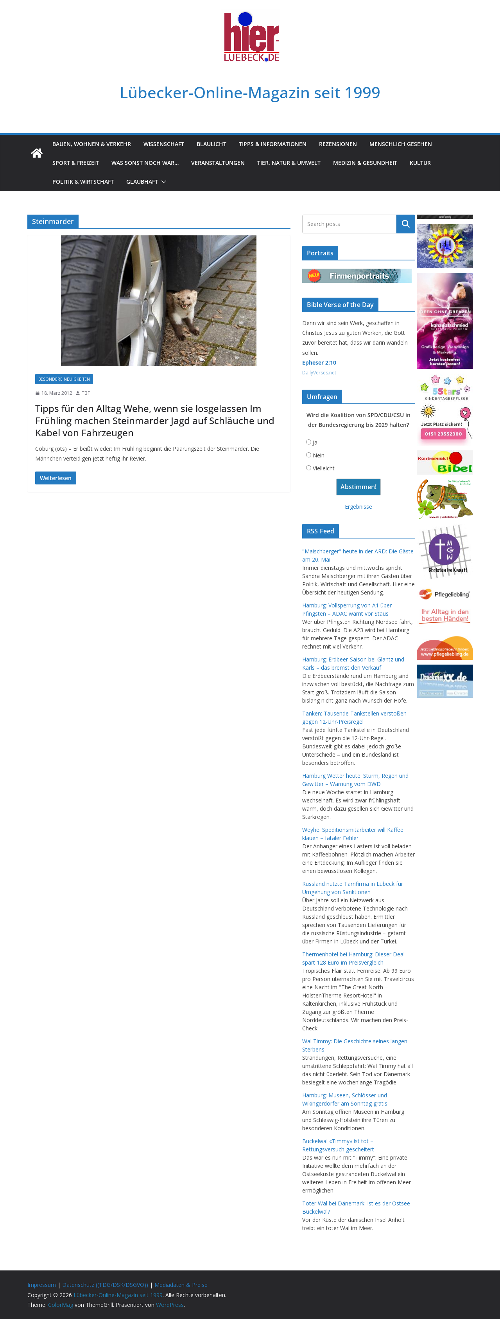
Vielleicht (324, 468)
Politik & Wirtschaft (83, 181)
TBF (86, 393)
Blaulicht (211, 144)
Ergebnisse (358, 506)
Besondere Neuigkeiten (64, 379)
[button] (162, 181)
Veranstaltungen (218, 162)
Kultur (420, 162)
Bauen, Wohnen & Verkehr (91, 144)
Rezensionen (338, 144)
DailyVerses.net (319, 372)
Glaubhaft (142, 181)
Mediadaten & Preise (181, 1284)
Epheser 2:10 (319, 362)
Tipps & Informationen (272, 144)
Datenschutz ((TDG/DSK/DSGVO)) (105, 1284)
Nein (318, 455)
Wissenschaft (163, 144)
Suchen (405, 224)
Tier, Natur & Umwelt (289, 162)
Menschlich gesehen (400, 144)
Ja (315, 442)
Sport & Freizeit (75, 162)
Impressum (41, 1284)
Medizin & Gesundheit (365, 162)
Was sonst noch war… (145, 162)
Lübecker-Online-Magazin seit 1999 (250, 92)
